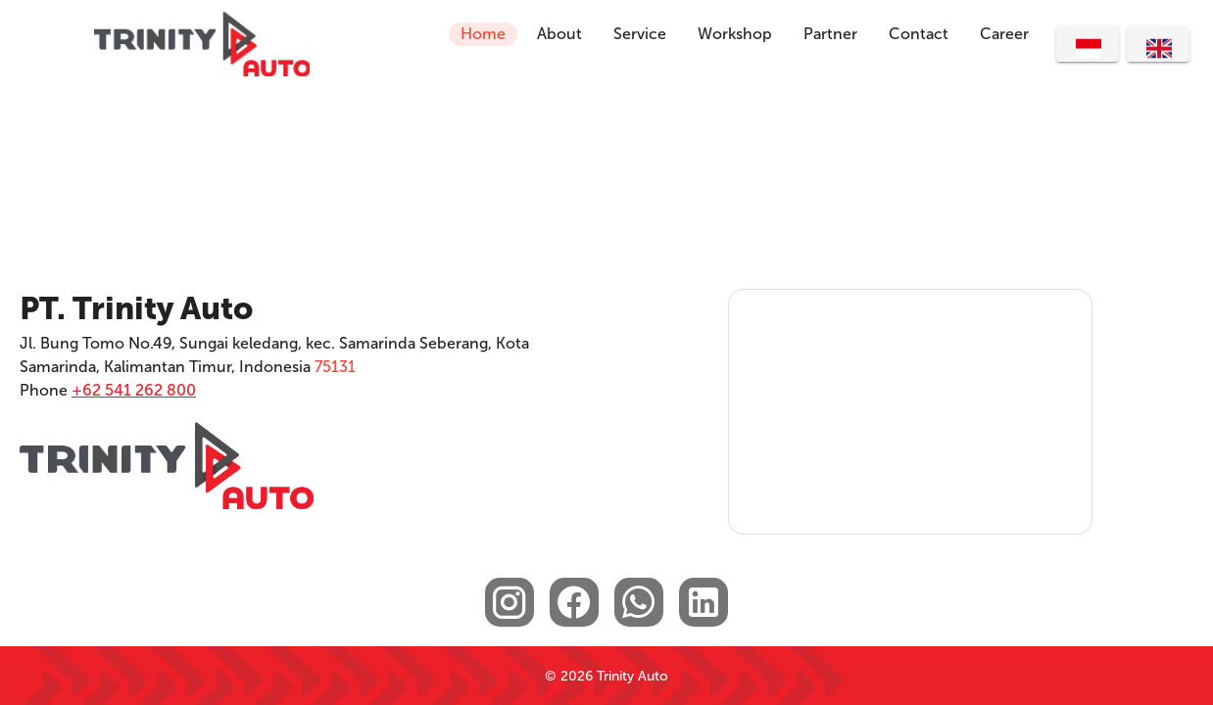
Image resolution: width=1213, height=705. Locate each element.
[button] (918, 34)
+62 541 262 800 (134, 390)
